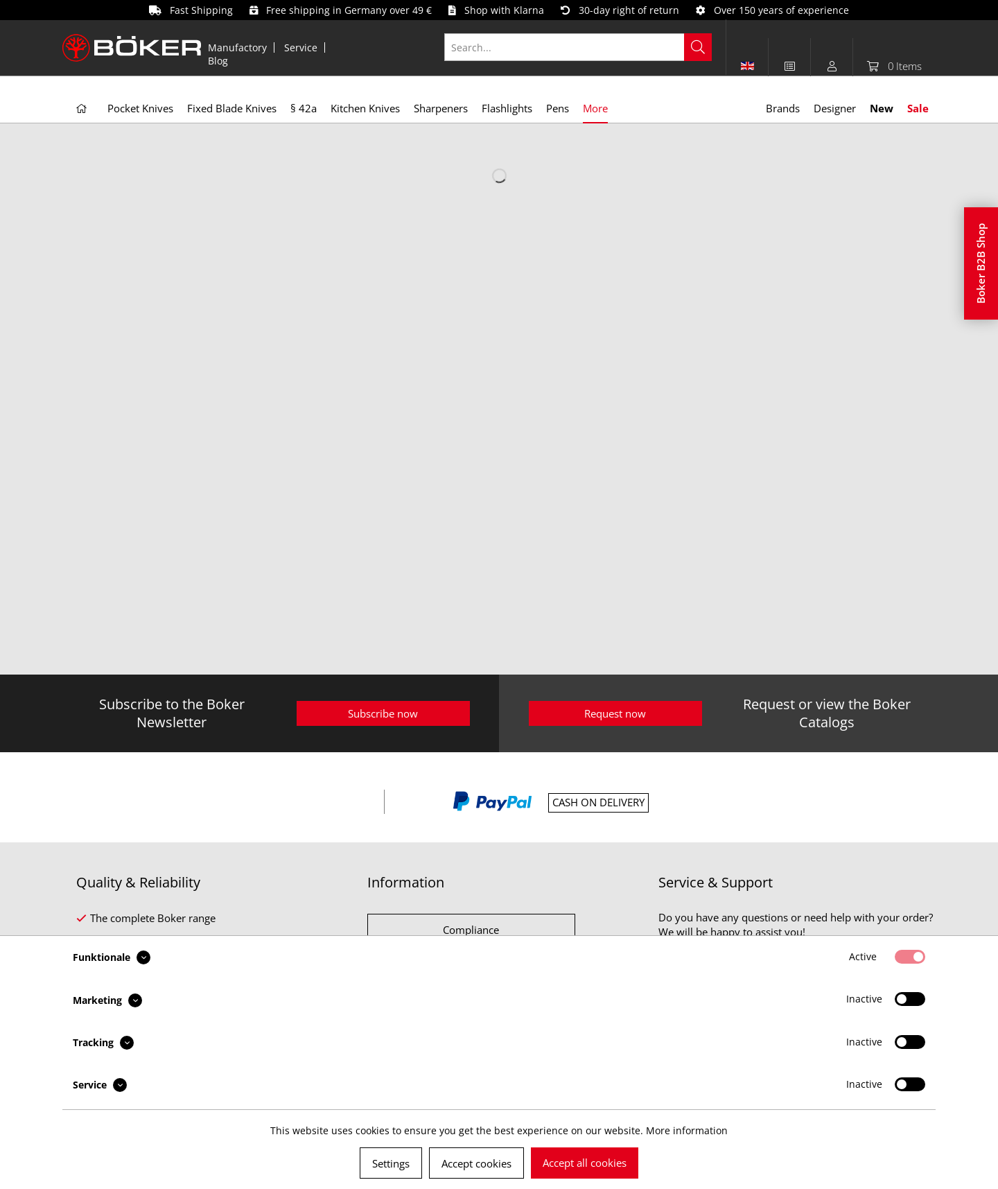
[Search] (698, 47)
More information (687, 1130)
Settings (391, 1163)
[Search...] (578, 47)
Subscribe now (383, 713)
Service (300, 47)
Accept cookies (476, 1163)
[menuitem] (237, 47)
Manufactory (237, 47)
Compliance (471, 930)
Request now (615, 713)
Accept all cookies (585, 1163)
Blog (218, 60)
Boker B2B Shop (981, 263)
